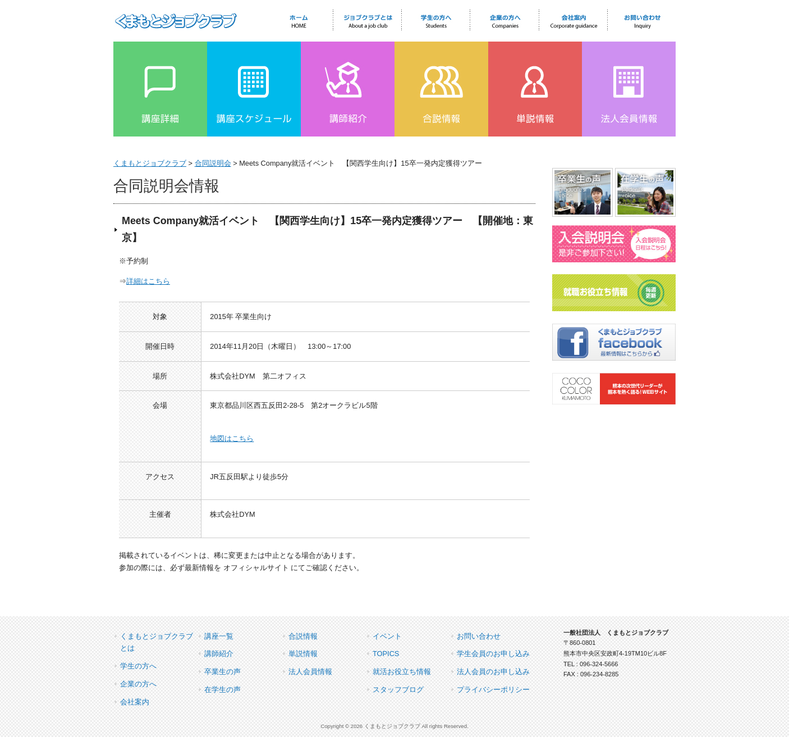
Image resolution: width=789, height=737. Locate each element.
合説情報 (303, 636)
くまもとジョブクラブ (149, 163)
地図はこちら (232, 438)
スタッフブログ (398, 689)
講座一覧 (218, 636)
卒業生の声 (222, 671)
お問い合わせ (479, 636)
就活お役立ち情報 (402, 671)
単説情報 (303, 653)
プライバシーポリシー (493, 689)
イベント (387, 636)
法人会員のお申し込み (493, 671)
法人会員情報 (310, 671)
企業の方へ (138, 684)
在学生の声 (222, 689)
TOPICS (386, 653)
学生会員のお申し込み (493, 653)
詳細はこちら (148, 281)
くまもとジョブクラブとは (156, 642)
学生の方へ (138, 666)
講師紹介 (218, 653)
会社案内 (134, 702)
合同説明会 (213, 163)
